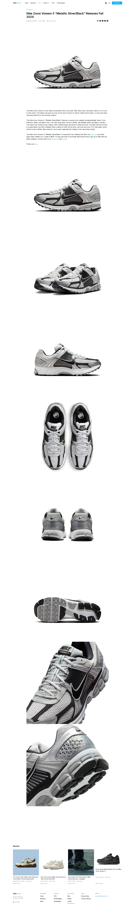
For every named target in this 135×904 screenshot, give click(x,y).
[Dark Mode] (106, 3)
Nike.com (93, 134)
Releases (33, 3)
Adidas (69, 898)
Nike (36, 144)
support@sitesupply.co (101, 896)
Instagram (55, 139)
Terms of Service (86, 898)
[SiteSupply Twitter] (13, 902)
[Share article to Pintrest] (107, 21)
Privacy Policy (85, 896)
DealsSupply (57, 901)
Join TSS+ (117, 3)
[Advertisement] (67, 825)
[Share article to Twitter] (100, 21)
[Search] (109, 3)
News (39, 3)
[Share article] (97, 21)
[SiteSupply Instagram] (18, 902)
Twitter (64, 139)
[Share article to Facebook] (102, 21)
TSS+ (53, 3)
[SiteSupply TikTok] (16, 902)
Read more (17, 883)
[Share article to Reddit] (105, 21)
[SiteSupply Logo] (17, 3)
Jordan (69, 901)
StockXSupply (61, 3)
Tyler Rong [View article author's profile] (52, 21)
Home (26, 3)
